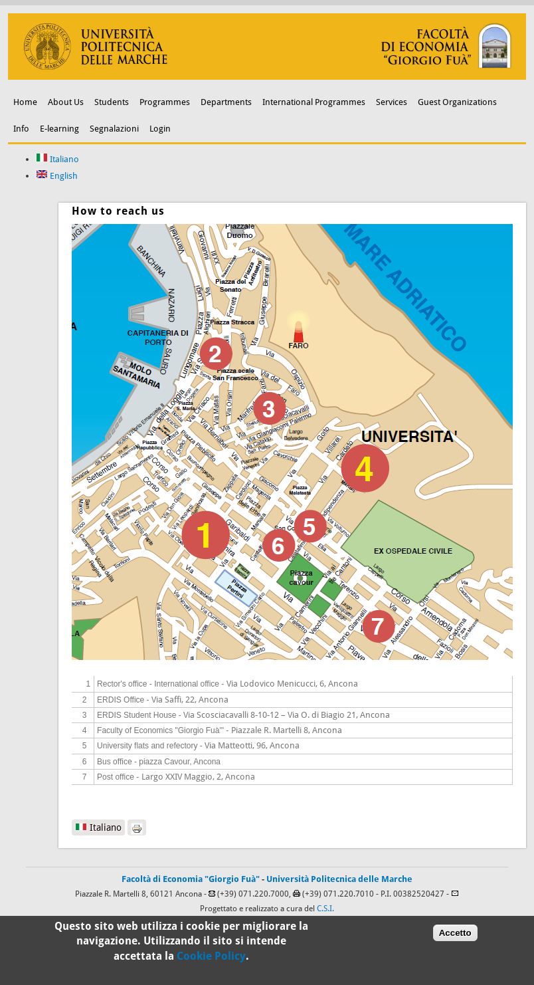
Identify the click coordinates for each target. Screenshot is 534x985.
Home (25, 102)
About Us (66, 102)
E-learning (59, 129)
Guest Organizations (457, 102)
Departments (226, 102)
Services (391, 102)
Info (21, 129)
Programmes (164, 102)
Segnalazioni (114, 129)
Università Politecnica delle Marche (339, 879)
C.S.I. (325, 908)
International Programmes (313, 102)
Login (160, 129)
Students (111, 102)
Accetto (455, 937)
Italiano (57, 159)
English (57, 176)
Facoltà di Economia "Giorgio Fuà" (191, 879)
